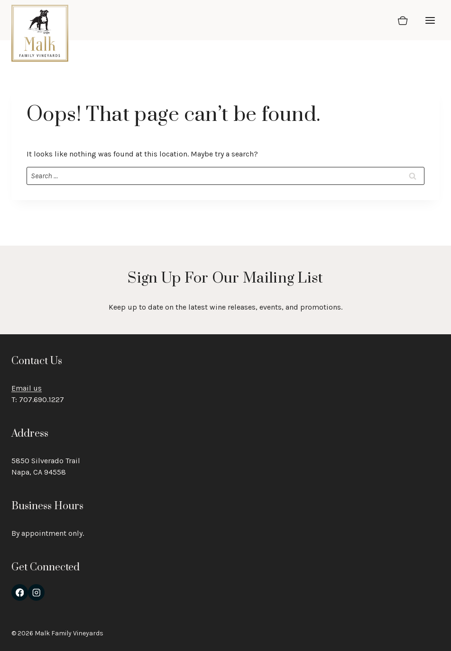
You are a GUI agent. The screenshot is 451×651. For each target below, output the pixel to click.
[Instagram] (36, 592)
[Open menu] (430, 20)
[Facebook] (19, 592)
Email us (26, 388)
